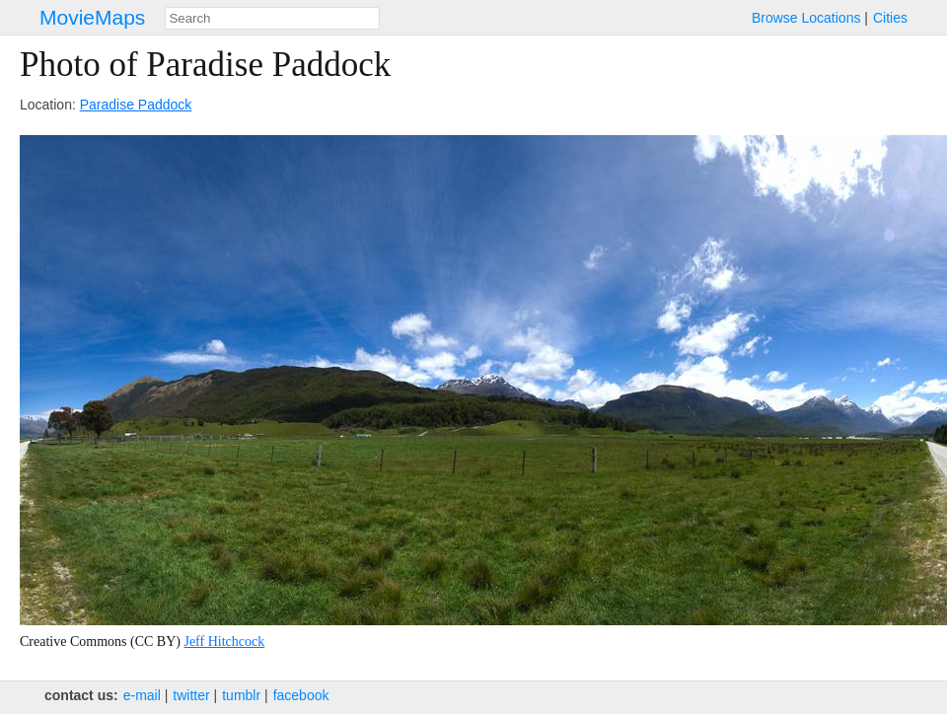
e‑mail (142, 695)
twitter (191, 695)
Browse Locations (806, 18)
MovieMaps (92, 17)
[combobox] (272, 18)
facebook (301, 695)
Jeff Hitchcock (223, 641)
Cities (890, 18)
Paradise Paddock (136, 104)
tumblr (241, 695)
